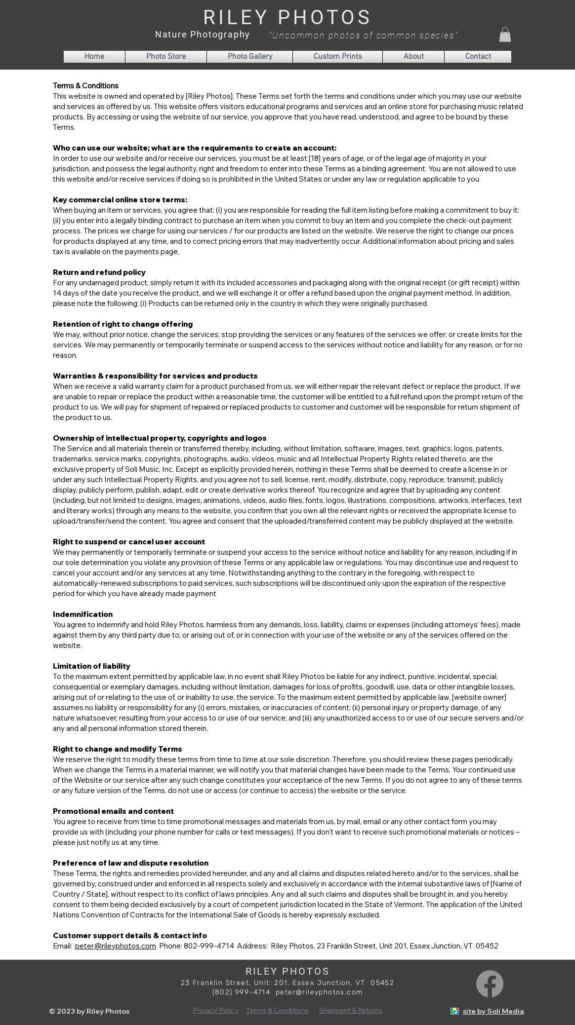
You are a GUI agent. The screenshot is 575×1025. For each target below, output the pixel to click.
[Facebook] (489, 983)
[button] (505, 34)
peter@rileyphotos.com (115, 945)
